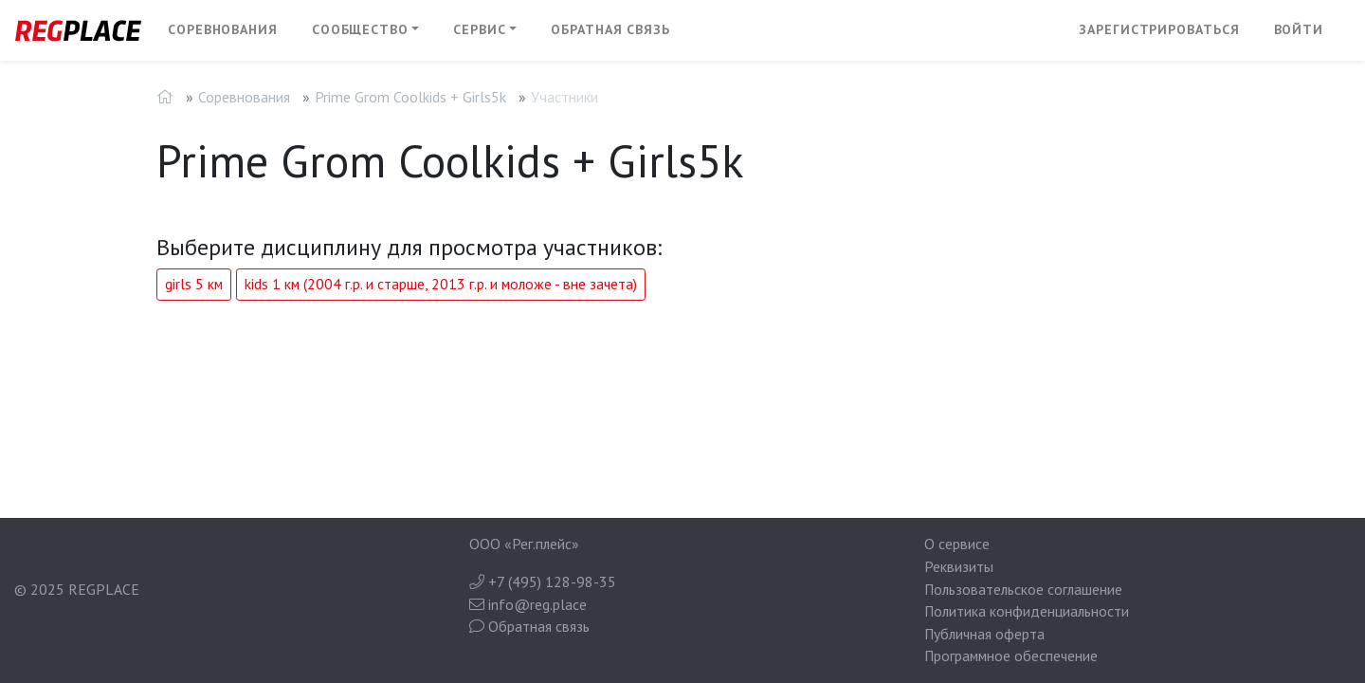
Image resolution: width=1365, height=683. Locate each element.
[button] (366, 30)
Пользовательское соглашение (1023, 589)
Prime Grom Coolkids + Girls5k (410, 96)
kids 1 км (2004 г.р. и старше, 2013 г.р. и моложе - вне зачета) (441, 283)
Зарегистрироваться (1159, 29)
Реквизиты (958, 566)
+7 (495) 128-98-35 (542, 581)
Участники (564, 96)
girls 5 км (194, 283)
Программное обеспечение (1011, 655)
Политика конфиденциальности (1026, 610)
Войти (1299, 29)
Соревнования (223, 29)
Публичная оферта (984, 633)
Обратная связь (610, 29)
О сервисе (957, 543)
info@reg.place (528, 604)
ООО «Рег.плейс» (524, 543)
